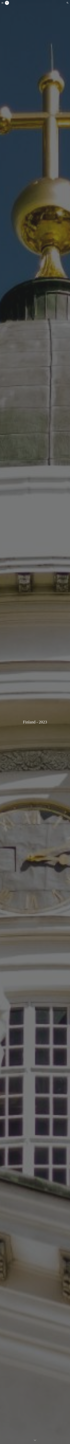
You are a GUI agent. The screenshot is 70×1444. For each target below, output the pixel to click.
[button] (2, 3)
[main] (35, 722)
